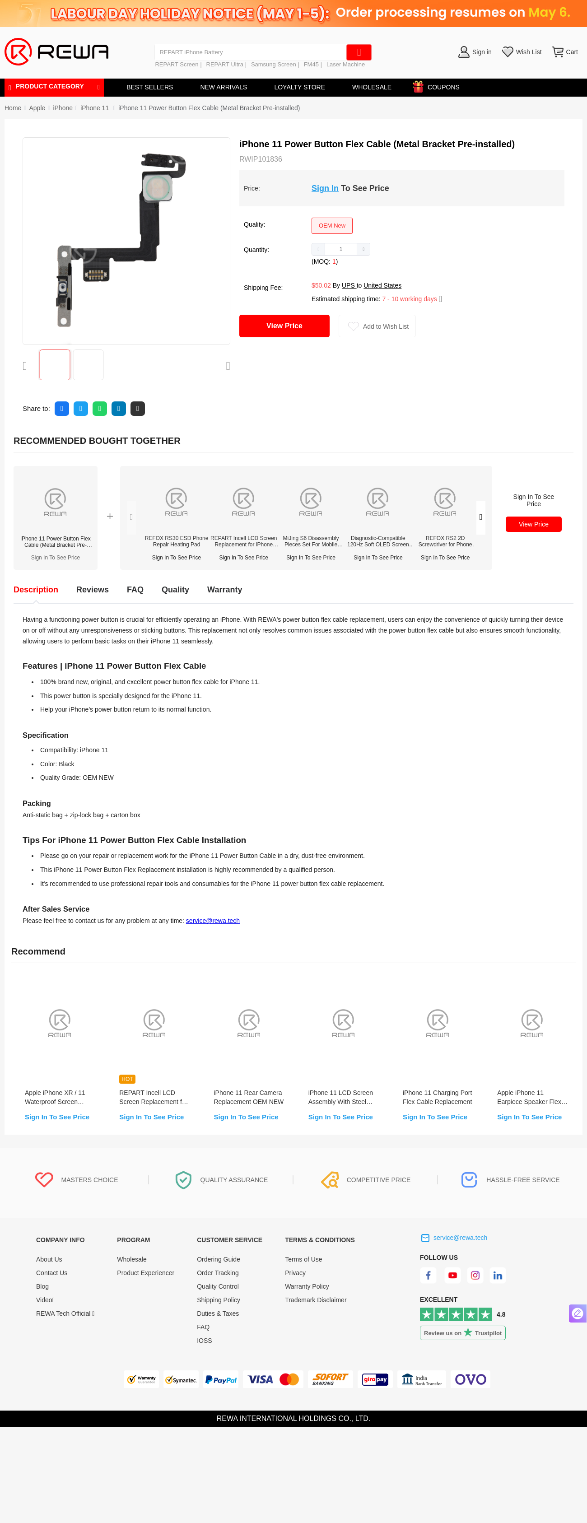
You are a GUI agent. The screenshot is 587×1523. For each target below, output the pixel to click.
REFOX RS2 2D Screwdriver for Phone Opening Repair (445, 541)
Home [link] (13, 108)
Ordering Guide (218, 1259)
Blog (42, 1286)
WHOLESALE (371, 87)
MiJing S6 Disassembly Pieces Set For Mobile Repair (311, 541)
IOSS (204, 1340)
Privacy (295, 1272)
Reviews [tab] (92, 589)
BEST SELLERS (149, 87)
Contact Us (51, 1272)
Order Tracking (218, 1272)
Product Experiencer (145, 1272)
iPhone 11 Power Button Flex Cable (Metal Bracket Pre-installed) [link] (209, 108)
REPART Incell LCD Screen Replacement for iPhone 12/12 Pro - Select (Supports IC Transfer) (243, 541)
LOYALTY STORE (299, 87)
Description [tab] (36, 589)
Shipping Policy (218, 1300)
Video (45, 1300)
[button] (318, 249)
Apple (37, 108)
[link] (37, 108)
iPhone (63, 108)
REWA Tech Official (65, 1313)
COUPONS (439, 86)
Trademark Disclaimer (315, 1300)
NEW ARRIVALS (223, 87)
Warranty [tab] (224, 589)
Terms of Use (303, 1259)
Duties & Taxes (218, 1313)
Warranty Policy (307, 1286)
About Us (49, 1259)
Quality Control (218, 1286)
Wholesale (131, 1259)
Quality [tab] (175, 589)
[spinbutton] (341, 249)
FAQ (203, 1327)
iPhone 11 (95, 108)
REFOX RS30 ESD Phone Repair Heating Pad (177, 541)
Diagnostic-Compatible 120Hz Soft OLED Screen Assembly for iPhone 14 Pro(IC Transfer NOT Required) (378, 541)
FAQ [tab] (135, 589)
